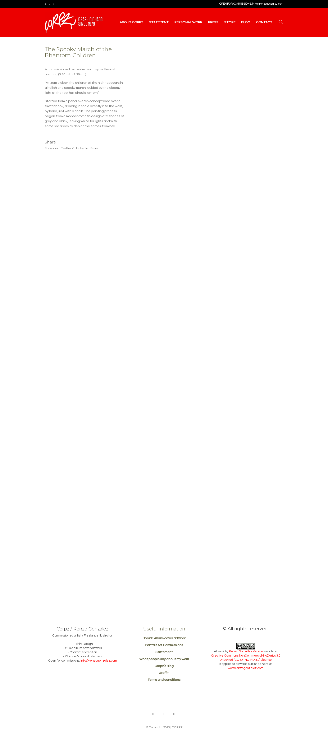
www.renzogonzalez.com (245, 668)
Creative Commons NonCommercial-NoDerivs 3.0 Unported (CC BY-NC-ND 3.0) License (245, 657)
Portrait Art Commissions (164, 645)
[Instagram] (174, 714)
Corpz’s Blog (164, 666)
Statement (164, 652)
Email (94, 148)
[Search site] (281, 23)
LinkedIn (82, 148)
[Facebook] (163, 714)
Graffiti (164, 673)
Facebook (51, 148)
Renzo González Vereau (246, 651)
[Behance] (153, 714)
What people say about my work (164, 659)
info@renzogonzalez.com (267, 3)
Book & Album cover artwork (164, 638)
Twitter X (67, 148)
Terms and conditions (164, 679)
